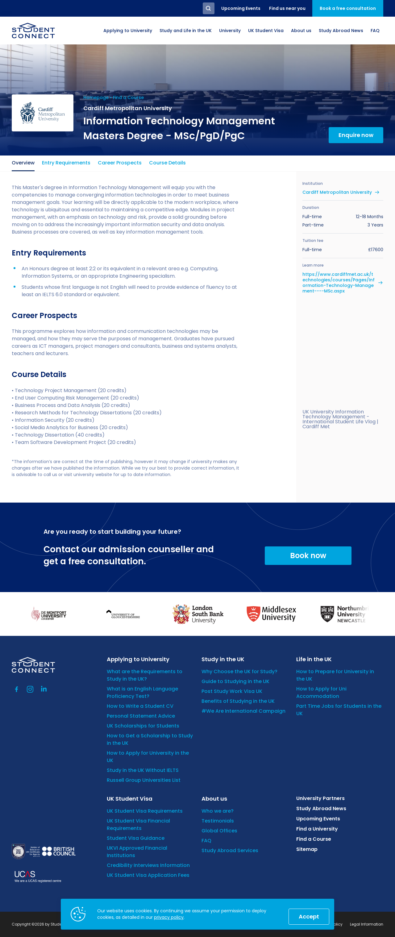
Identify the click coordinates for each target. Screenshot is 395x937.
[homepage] (33, 30)
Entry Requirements (66, 162)
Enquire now (356, 135)
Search (208, 8)
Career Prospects (120, 162)
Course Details (167, 162)
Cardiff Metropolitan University (337, 192)
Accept (309, 916)
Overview (23, 162)
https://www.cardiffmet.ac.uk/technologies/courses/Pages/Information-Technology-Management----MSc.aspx (338, 283)
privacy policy (169, 917)
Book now (308, 555)
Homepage (96, 97)
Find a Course (128, 97)
